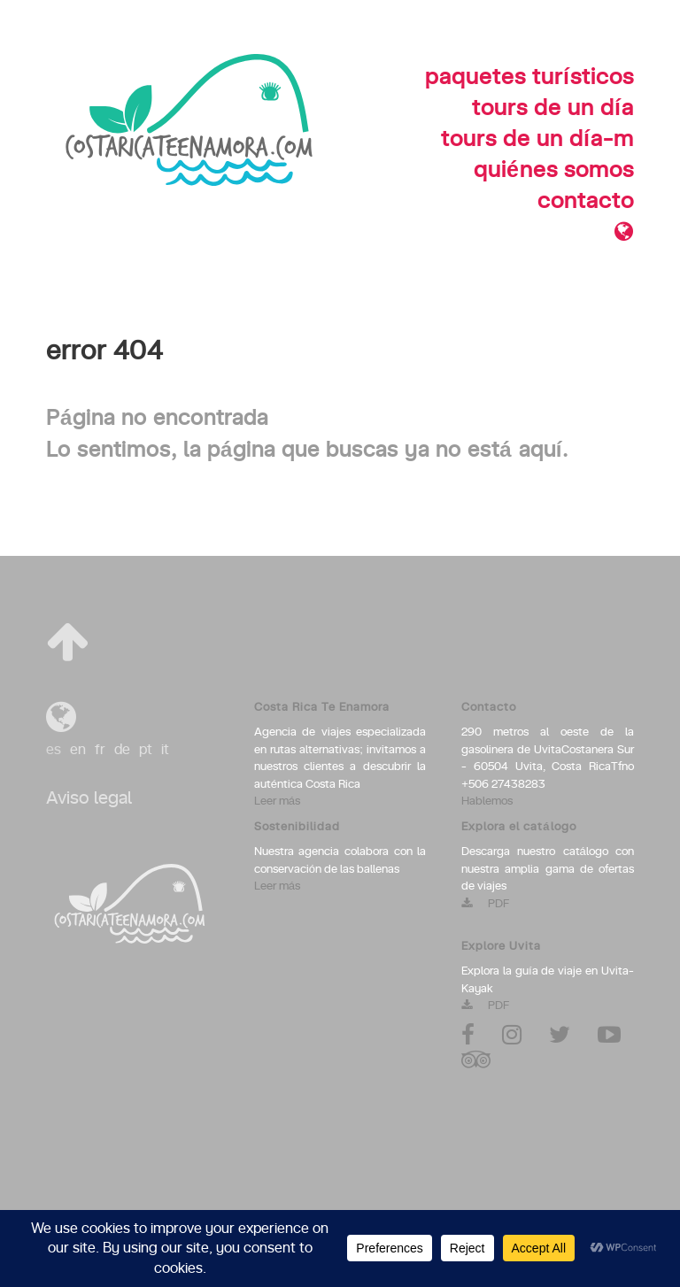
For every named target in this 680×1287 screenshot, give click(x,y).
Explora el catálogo (518, 827)
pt (145, 750)
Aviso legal (89, 798)
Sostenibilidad (297, 827)
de (122, 750)
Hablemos (487, 801)
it (165, 750)
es (53, 750)
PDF (485, 904)
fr (100, 750)
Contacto (488, 707)
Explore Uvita (501, 946)
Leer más (277, 801)
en (78, 750)
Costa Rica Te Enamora (322, 707)
